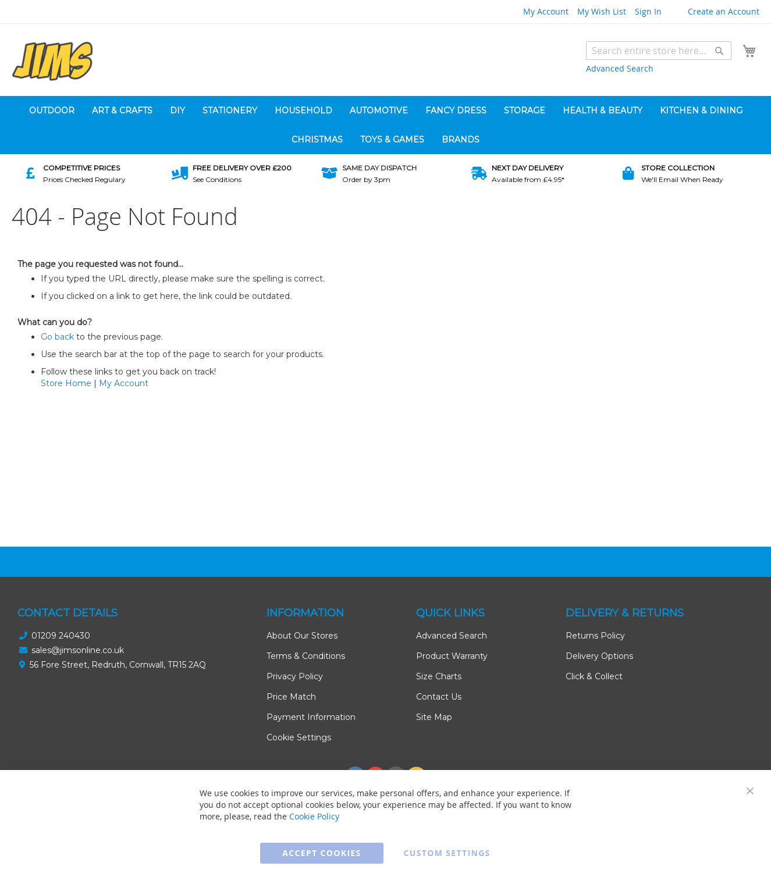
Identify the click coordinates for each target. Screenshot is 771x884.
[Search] (719, 50)
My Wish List (601, 11)
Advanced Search (619, 68)
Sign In (648, 11)
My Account (546, 11)
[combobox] (658, 50)
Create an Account (723, 11)
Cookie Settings (299, 737)
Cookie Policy (314, 816)
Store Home (66, 383)
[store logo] (52, 61)
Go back (57, 337)
